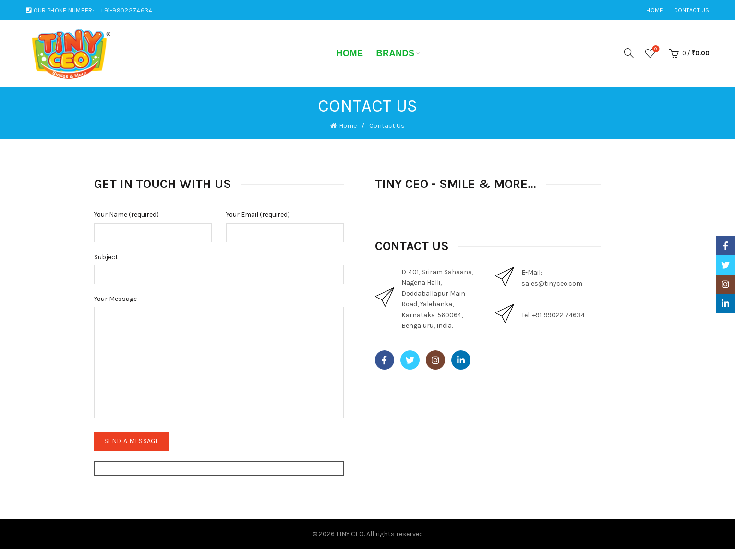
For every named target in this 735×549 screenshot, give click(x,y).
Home (654, 10)
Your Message (115, 299)
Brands (395, 53)
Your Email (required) (258, 215)
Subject (106, 257)
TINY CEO (350, 534)
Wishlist (654, 49)
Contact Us (692, 10)
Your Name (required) (126, 215)
